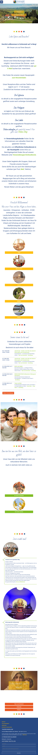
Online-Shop (22, 132)
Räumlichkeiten (19, 268)
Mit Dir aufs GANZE (18, 366)
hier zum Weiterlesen (20, 581)
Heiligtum (19, 301)
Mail (22, 169)
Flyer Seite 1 (29, 386)
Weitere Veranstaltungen (8, 393)
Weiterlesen (25, 734)
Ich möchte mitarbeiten (19, 495)
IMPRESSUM (4, 725)
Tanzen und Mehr (18, 383)
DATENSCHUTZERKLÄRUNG (7, 727)
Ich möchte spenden (19, 511)
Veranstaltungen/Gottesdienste (24, 155)
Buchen (19, 317)
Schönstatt (19, 706)
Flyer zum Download (23, 355)
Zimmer (19, 285)
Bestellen (19, 753)
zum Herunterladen (19, 78)
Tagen (19, 252)
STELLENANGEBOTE (5, 723)
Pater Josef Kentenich (19, 704)
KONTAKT (3, 721)
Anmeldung (30, 355)
